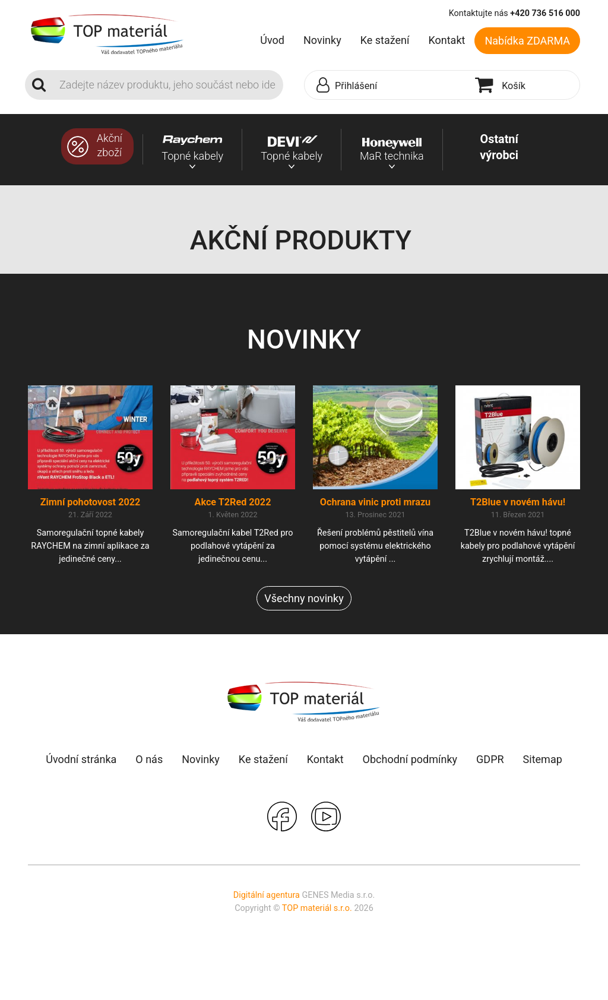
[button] (387, 85)
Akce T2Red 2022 (233, 502)
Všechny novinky (303, 598)
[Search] (167, 85)
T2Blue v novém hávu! (517, 502)
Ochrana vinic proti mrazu (375, 502)
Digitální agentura (266, 895)
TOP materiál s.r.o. (317, 908)
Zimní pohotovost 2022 (90, 502)
